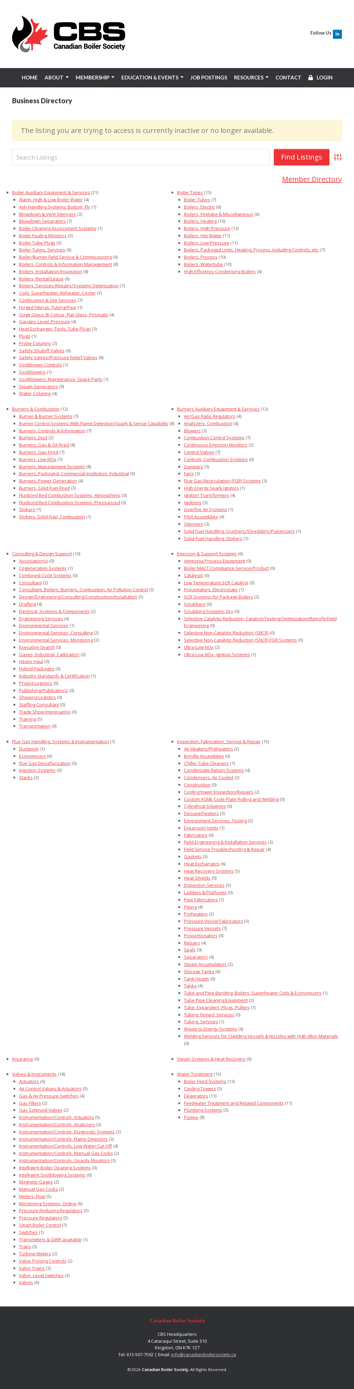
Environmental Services (43, 625)
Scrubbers (195, 604)
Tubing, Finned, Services (209, 1014)
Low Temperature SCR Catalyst (216, 582)
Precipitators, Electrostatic (211, 589)
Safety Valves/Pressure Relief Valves (58, 357)
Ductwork (29, 749)
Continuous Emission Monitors (216, 445)
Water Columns (35, 393)
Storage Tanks (199, 971)
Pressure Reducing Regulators (51, 1210)
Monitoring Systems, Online (47, 1203)
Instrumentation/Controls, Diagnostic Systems (67, 1132)
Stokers (27, 509)
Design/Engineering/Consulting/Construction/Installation (78, 597)
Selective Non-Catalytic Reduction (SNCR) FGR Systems (240, 640)
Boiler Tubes (197, 200)
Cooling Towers (200, 1088)
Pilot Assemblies (201, 517)
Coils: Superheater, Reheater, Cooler (57, 293)
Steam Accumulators (205, 964)
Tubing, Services (201, 1021)
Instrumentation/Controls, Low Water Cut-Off (65, 1146)
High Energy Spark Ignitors (211, 488)
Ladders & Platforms (205, 892)
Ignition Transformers (206, 495)
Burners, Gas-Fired (38, 452)
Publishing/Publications (43, 690)
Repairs (192, 942)
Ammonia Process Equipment (214, 561)
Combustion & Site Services (47, 300)
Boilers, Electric (199, 207)
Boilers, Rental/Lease (41, 279)
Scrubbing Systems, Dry (208, 611)
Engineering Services (41, 618)
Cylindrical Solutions (205, 806)
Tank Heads (196, 978)
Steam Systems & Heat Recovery (211, 1058)
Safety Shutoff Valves (42, 350)
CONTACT (288, 77)
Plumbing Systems (203, 1110)
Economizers (32, 756)
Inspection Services (204, 885)
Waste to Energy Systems (210, 1029)
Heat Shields (197, 878)
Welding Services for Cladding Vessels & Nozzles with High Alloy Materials (261, 1036)
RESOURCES (248, 77)
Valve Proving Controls (42, 1261)
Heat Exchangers (202, 864)
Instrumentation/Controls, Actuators (56, 1117)
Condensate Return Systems (214, 770)
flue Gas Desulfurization (45, 763)
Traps (25, 1246)
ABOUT (54, 77)
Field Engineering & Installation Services (225, 842)
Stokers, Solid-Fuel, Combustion (52, 517)
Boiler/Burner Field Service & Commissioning (65, 257)
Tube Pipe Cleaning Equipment (216, 1000)
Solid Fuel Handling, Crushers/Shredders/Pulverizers (239, 531)
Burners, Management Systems (52, 466)
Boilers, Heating (200, 221)
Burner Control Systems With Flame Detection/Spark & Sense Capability (93, 423)
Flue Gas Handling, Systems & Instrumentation (60, 741)
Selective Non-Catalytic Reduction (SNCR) (226, 633)
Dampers (193, 466)
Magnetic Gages (36, 1182)
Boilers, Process (200, 257)
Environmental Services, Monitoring (56, 640)
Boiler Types (190, 192)
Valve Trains (32, 1268)
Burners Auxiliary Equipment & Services (218, 409)
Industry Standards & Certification (54, 676)
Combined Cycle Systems (45, 575)
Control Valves (199, 452)
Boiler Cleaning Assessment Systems (57, 228)
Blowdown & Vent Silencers (47, 214)
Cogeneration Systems (43, 568)
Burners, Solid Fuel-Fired (44, 488)
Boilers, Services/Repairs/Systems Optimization (69, 285)
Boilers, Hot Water (203, 235)
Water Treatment (195, 1074)
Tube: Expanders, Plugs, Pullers (217, 1007)
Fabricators (195, 835)
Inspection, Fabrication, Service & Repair (219, 741)
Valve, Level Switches (41, 1275)
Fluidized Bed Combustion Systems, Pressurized (69, 502)
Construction (197, 785)
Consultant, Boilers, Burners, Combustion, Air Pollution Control (83, 589)
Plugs (24, 336)
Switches (28, 1232)
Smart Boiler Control (40, 1225)
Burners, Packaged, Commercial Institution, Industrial (74, 473)
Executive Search (37, 647)
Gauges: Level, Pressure (44, 321)
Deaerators (196, 1096)
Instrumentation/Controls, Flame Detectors (63, 1139)
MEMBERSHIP (92, 77)
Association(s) (33, 561)
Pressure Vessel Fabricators (213, 921)
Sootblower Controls (40, 365)
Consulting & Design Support (42, 553)
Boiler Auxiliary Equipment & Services (51, 192)
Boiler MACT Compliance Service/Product (226, 568)
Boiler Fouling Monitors (43, 235)
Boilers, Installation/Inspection (50, 271)
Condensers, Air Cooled (208, 777)
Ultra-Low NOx (199, 647)
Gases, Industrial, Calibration (49, 654)
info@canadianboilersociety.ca (203, 1354)
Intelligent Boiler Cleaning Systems (55, 1168)
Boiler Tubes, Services (42, 250)
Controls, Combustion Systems (216, 459)
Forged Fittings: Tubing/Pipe (47, 307)
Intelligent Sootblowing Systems (52, 1174)
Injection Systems (37, 770)
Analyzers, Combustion (208, 423)
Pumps (191, 1117)
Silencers (193, 524)
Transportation (34, 726)
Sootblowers (32, 372)
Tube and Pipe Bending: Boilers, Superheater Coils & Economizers (253, 993)
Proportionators (200, 935)
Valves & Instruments (34, 1074)
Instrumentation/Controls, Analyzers (57, 1124)
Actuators (29, 1081)
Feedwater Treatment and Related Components (234, 1103)
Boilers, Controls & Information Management (65, 264)
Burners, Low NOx (37, 459)
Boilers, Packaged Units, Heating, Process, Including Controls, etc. (251, 250)
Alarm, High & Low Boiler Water (51, 200)
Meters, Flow (32, 1196)
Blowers (192, 431)
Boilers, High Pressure (207, 228)
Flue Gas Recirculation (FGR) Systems (222, 481)
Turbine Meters (35, 1254)
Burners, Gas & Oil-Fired (44, 445)
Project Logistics (35, 683)
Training (27, 719)
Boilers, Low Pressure (206, 243)
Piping (190, 907)
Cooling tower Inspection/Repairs (218, 792)
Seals (190, 950)
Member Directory (312, 179)
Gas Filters (30, 1103)
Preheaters (196, 914)
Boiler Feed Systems (205, 1081)
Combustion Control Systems (214, 437)
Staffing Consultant (39, 704)
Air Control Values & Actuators (50, 1088)
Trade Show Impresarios (45, 712)
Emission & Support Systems (207, 553)
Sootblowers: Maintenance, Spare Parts (60, 379)
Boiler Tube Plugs (37, 243)
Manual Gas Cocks (38, 1189)
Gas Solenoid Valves (41, 1110)
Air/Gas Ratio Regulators (209, 416)
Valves (26, 1282)
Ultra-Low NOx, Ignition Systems (217, 654)
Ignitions (193, 502)
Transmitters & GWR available (50, 1239)
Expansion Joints (201, 828)
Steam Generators (38, 386)
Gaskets (193, 856)
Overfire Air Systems (205, 509)
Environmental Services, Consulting (56, 633)
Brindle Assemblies (204, 756)
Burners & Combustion (35, 409)
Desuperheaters (201, 813)
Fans (189, 473)
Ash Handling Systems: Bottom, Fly (54, 207)
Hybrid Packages (36, 668)
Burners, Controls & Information (52, 431)
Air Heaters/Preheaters (208, 749)
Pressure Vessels (202, 928)
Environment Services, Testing (215, 820)
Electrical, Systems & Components (54, 611)
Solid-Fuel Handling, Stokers (213, 538)
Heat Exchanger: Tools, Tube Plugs (55, 329)
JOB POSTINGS (208, 77)
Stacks (26, 777)
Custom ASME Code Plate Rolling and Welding (231, 799)
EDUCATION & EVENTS (149, 77)
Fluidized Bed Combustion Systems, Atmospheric (70, 495)
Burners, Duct (33, 437)
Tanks (190, 986)
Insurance (22, 1058)
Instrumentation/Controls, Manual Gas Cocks (66, 1153)
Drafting (27, 604)
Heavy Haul (31, 661)
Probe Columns (35, 343)
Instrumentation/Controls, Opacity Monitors (64, 1160)
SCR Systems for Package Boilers (218, 597)
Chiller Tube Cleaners (206, 763)
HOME (30, 77)
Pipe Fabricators (201, 900)
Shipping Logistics (37, 697)
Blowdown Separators (42, 221)
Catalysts (193, 575)
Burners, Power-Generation (48, 481)
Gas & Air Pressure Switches (48, 1096)
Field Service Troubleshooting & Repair (224, 849)
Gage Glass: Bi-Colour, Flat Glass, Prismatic (63, 315)
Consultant (30, 582)
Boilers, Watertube (203, 264)
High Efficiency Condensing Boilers (220, 271)
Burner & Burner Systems (45, 416)
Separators (196, 957)
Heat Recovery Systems (209, 871)
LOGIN (320, 77)
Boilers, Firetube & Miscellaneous (218, 214)
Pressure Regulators (40, 1218)
